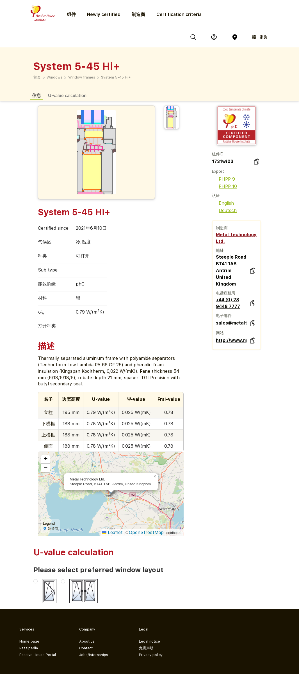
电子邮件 (224, 315)
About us (87, 641)
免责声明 (146, 648)
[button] (154, 476)
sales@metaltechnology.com (231, 323)
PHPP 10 (224, 186)
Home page (29, 641)
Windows (54, 77)
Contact (86, 648)
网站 (220, 333)
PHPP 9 (223, 179)
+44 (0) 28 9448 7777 (228, 303)
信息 (36, 95)
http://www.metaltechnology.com (231, 340)
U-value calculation (67, 95)
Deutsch (224, 210)
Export (218, 171)
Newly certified (103, 14)
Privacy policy (151, 655)
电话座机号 (226, 293)
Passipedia (28, 648)
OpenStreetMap (146, 532)
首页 (37, 77)
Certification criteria (179, 14)
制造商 (138, 14)
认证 (216, 195)
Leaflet (112, 532)
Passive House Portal (37, 655)
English (223, 203)
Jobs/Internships (93, 655)
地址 (220, 250)
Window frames (81, 77)
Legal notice (149, 641)
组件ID (217, 154)
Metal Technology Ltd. (236, 238)
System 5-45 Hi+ (116, 77)
